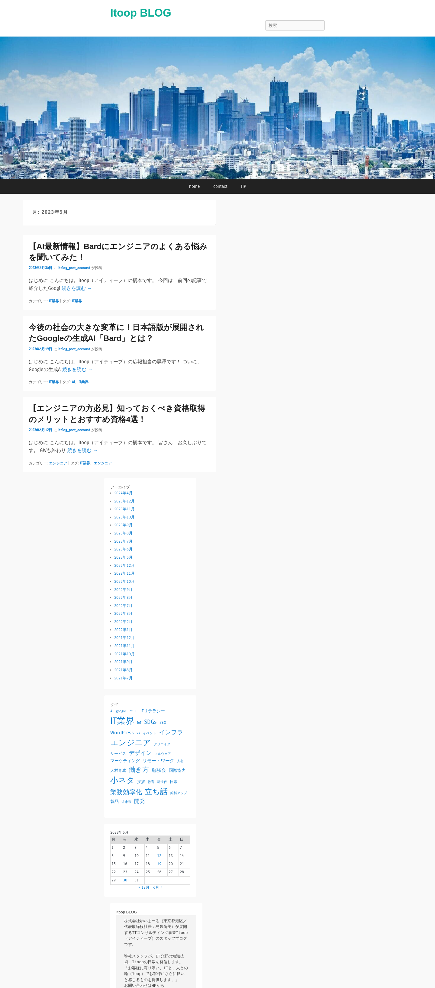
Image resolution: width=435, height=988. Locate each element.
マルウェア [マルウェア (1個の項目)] (162, 754)
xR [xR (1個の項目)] (138, 733)
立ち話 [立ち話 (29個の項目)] (156, 791)
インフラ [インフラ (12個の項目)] (171, 732)
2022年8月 (123, 597)
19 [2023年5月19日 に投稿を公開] (159, 863)
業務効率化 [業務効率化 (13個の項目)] (126, 792)
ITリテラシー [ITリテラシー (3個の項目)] (152, 711)
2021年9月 (123, 661)
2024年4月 (123, 493)
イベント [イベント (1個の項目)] (149, 733)
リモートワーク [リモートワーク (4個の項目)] (158, 760)
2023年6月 (123, 549)
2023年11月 (124, 509)
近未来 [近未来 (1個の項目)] (126, 802)
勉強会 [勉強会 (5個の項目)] (159, 770)
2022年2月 (123, 621)
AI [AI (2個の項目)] (111, 711)
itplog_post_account (74, 268)
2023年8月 (123, 533)
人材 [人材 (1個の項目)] (180, 761)
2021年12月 (124, 637)
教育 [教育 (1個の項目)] (151, 782)
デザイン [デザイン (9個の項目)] (140, 753)
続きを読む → (77, 288)
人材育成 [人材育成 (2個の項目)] (118, 770)
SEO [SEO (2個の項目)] (163, 722)
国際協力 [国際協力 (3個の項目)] (177, 770)
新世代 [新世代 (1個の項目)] (162, 782)
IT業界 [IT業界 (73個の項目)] (122, 721)
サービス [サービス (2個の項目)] (118, 753)
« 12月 (144, 887)
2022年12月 (124, 565)
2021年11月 (124, 645)
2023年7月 (123, 541)
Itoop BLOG (140, 13)
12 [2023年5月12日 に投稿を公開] (159, 855)
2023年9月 (123, 525)
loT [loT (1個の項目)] (139, 723)
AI (73, 382)
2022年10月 (124, 581)
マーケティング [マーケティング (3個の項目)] (125, 760)
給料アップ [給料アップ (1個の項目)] (178, 793)
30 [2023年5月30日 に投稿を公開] (125, 880)
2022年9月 (123, 589)
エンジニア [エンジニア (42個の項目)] (130, 742)
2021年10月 (124, 654)
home (194, 186)
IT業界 (54, 301)
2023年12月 (124, 501)
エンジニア (58, 463)
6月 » (157, 887)
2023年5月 (123, 557)
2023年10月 (124, 517)
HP (243, 186)
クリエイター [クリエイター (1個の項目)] (164, 744)
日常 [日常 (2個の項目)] (174, 781)
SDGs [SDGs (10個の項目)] (150, 721)
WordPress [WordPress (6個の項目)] (122, 733)
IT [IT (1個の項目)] (136, 711)
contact (220, 186)
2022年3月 (123, 613)
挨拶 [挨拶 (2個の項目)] (141, 781)
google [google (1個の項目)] (121, 711)
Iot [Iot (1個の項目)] (131, 711)
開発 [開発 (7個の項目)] (139, 801)
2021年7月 (123, 678)
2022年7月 (123, 605)
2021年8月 (123, 670)
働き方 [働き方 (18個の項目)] (139, 769)
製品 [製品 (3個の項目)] (114, 801)
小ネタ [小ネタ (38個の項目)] (122, 780)
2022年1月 (123, 629)
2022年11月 (124, 573)
